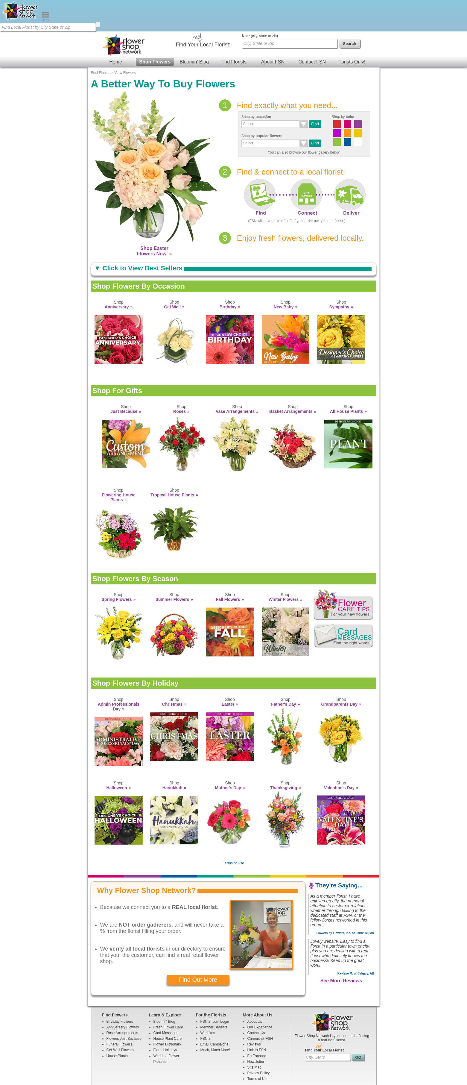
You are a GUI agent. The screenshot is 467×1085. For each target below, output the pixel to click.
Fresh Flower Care (168, 996)
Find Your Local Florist (324, 1019)
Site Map (254, 1036)
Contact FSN (312, 30)
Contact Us (256, 1001)
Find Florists (233, 30)
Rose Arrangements (122, 1001)
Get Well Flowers (120, 1018)
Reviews (254, 1013)
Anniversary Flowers (123, 996)
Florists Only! (351, 30)
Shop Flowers (155, 30)
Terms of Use (233, 832)
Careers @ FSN (260, 1007)
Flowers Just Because (124, 1007)
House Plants (117, 1024)
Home (115, 30)
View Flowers (125, 41)
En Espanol (256, 1024)
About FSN (273, 30)
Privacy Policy (258, 1041)
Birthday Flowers (120, 990)
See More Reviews (341, 949)
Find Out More (198, 948)
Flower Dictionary (167, 1013)
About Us (254, 990)
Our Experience (259, 996)
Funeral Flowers (119, 1013)
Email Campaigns (214, 1013)
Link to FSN (256, 1018)
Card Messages (166, 1001)
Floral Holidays (165, 1018)
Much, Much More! (215, 1018)
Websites (207, 1001)
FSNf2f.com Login (214, 990)
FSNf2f (206, 1007)
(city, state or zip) (260, 4)
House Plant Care (167, 1007)
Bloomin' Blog (194, 30)
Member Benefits (214, 996)
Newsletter (255, 1030)
